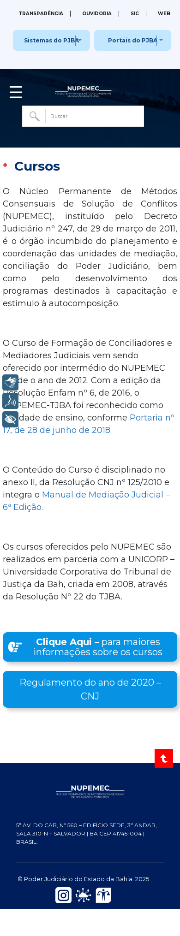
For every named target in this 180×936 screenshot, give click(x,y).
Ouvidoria (97, 14)
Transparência (40, 14)
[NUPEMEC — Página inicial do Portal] (90, 791)
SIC (135, 14)
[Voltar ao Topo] (164, 758)
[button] (90, 647)
